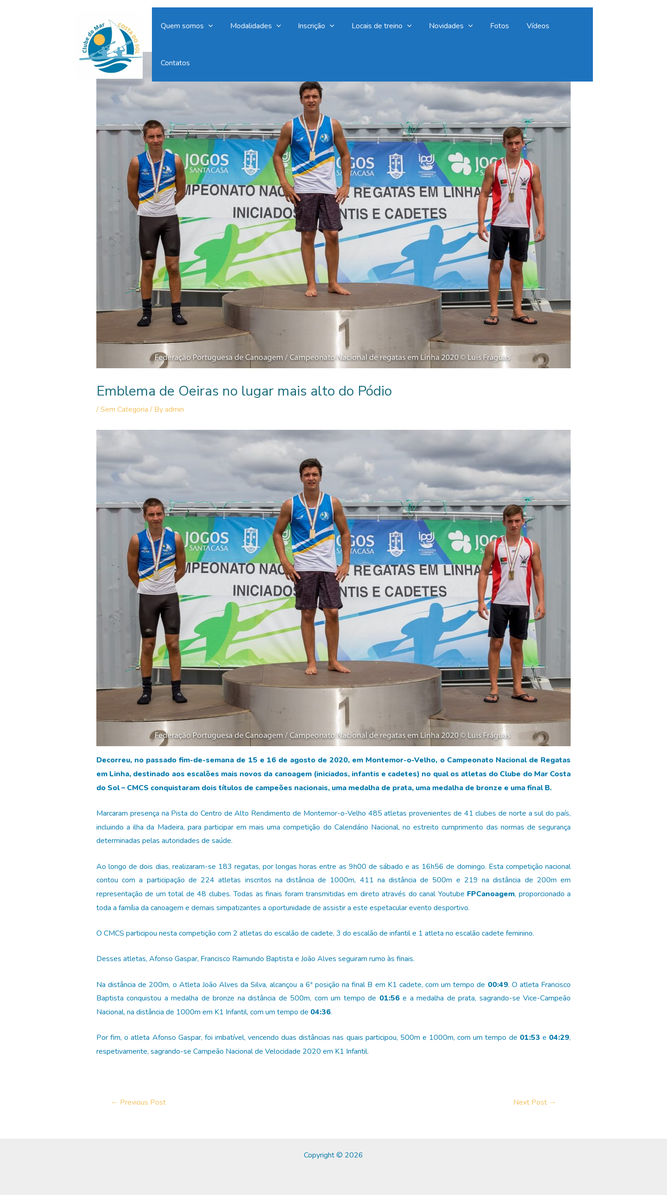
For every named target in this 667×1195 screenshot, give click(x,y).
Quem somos (194, 42)
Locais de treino (382, 42)
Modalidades (260, 42)
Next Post (534, 1102)
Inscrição (318, 42)
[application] (215, 42)
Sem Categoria (124, 409)
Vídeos (530, 42)
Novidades (448, 42)
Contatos (570, 42)
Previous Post (138, 1102)
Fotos (494, 42)
